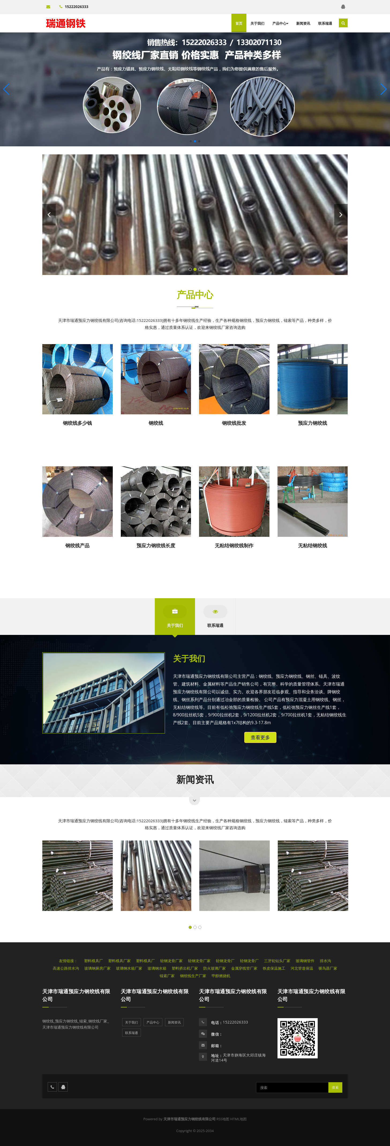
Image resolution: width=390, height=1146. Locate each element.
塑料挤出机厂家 (185, 968)
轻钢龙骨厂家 (171, 960)
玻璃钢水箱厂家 (129, 968)
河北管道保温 (302, 968)
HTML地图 (238, 1119)
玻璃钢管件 (305, 960)
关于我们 (257, 23)
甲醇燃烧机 (221, 975)
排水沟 (325, 960)
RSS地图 (222, 1119)
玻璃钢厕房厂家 (97, 968)
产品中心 (280, 23)
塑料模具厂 (93, 960)
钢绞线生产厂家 (193, 975)
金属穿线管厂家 (244, 968)
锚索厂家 (167, 975)
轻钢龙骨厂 (225, 960)
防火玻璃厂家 (214, 968)
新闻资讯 (303, 23)
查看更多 (260, 737)
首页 (238, 23)
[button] (383, 89)
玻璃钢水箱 (157, 968)
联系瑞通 (325, 23)
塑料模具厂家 (119, 960)
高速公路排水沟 (66, 968)
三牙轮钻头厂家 (277, 960)
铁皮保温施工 (274, 968)
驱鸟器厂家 (327, 968)
